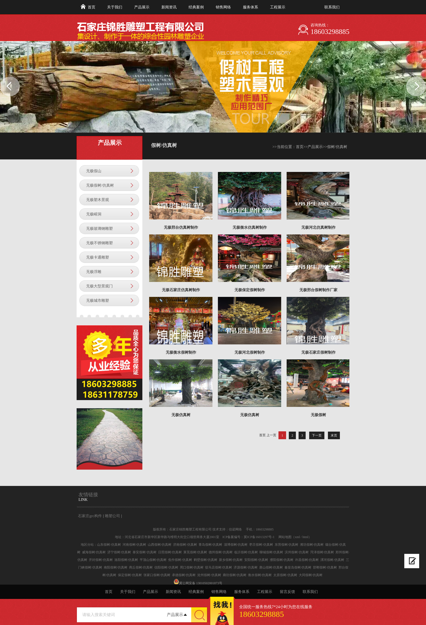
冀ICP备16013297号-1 (259, 537)
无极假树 (318, 415)
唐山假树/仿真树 (271, 567)
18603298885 (330, 32)
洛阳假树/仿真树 (126, 560)
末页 (334, 435)
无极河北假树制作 (249, 352)
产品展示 (141, 7)
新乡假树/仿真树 (231, 560)
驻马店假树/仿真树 (218, 567)
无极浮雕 (93, 272)
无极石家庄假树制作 (318, 352)
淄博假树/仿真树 (236, 545)
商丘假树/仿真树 (141, 567)
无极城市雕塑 (97, 301)
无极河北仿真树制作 (318, 227)
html (305, 537)
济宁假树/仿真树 (119, 552)
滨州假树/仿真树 (296, 552)
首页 (91, 7)
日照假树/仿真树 (170, 552)
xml (297, 537)
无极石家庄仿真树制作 (181, 290)
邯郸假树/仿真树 (325, 567)
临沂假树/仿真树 (246, 552)
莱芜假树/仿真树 (195, 552)
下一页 (317, 435)
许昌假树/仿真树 (307, 560)
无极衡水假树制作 (181, 352)
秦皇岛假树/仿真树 (297, 567)
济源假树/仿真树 (245, 567)
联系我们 (332, 7)
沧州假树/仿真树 (209, 575)
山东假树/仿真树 (109, 545)
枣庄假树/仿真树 (261, 545)
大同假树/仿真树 (310, 575)
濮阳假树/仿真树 (281, 560)
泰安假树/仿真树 (144, 552)
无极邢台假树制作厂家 (318, 290)
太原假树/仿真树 (285, 575)
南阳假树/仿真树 (115, 567)
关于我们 (114, 7)
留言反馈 (287, 592)
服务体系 (250, 7)
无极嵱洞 (93, 214)
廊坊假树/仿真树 (234, 575)
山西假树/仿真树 (159, 545)
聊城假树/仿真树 (271, 552)
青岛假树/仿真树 (210, 545)
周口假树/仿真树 (191, 567)
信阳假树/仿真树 (166, 567)
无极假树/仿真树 (100, 185)
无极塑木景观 (97, 200)
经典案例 (196, 7)
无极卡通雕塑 (97, 257)
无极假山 (93, 171)
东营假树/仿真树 (286, 545)
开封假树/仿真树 (100, 560)
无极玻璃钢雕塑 (99, 229)
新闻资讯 (169, 7)
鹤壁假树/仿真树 (205, 560)
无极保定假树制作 (249, 290)
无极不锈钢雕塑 (99, 243)
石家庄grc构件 (90, 516)
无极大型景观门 (99, 286)
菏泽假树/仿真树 (322, 552)
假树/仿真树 (337, 147)
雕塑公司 (112, 516)
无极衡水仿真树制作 (250, 227)
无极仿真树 (180, 415)
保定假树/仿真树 (130, 575)
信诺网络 (235, 529)
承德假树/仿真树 (184, 575)
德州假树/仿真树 (220, 552)
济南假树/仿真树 (185, 545)
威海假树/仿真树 (94, 552)
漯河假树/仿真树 (332, 560)
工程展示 (277, 7)
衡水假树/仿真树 (260, 575)
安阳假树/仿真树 (256, 560)
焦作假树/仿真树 (180, 560)
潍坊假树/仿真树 (312, 545)
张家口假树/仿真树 (156, 575)
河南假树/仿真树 (134, 545)
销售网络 (223, 7)
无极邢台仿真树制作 (181, 227)
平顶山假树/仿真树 (153, 560)
